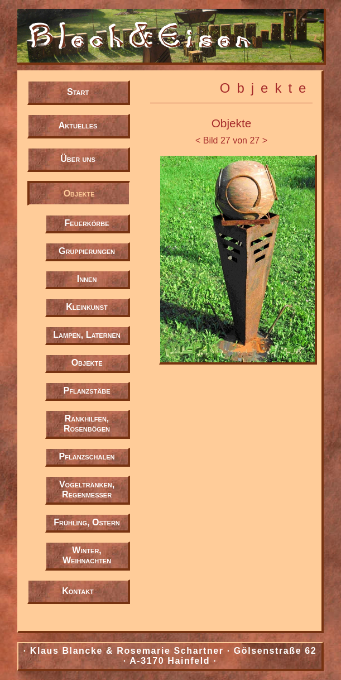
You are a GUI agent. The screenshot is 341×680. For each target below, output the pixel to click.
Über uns (77, 159)
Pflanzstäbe (87, 390)
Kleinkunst (87, 307)
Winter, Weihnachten (87, 555)
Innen (87, 279)
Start (78, 92)
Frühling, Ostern (87, 522)
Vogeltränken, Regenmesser (86, 489)
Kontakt (78, 591)
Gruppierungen (87, 251)
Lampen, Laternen (87, 334)
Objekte (79, 193)
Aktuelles (78, 125)
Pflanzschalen (87, 456)
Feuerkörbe (87, 223)
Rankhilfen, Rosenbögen (87, 423)
